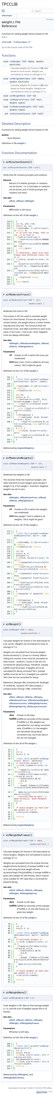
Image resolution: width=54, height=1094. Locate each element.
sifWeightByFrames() (13, 1077)
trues (33, 399)
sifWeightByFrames (20, 78)
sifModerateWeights (20, 106)
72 (20, 917)
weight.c (21, 143)
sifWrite (13, 346)
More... (5, 37)
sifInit (12, 201)
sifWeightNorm (17, 96)
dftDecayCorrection (37, 706)
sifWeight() (22, 1074)
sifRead (19, 201)
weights (38, 562)
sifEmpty (38, 697)
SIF (46, 33)
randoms (31, 244)
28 (20, 743)
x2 (28, 774)
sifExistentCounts (20, 113)
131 (21, 370)
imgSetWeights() (25, 448)
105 (21, 1037)
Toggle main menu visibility (3, 9)
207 (21, 215)
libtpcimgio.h (22, 42)
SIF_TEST (23, 379)
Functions (49, 19)
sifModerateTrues (19, 99)
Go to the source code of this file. (17, 47)
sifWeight (15, 61)
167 (21, 525)
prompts (31, 239)
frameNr (44, 228)
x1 (42, 774)
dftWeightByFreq (17, 706)
